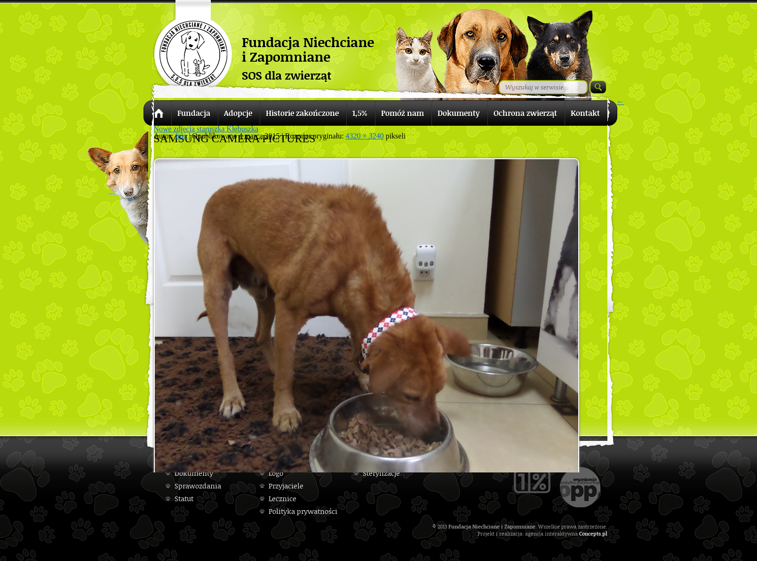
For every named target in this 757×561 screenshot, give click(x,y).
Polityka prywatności (303, 511)
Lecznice (282, 499)
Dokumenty (194, 473)
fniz (181, 136)
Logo (276, 473)
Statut (184, 499)
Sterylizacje (381, 473)
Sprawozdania (198, 486)
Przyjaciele (286, 486)
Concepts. (590, 533)
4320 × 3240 (365, 136)
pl (604, 533)
